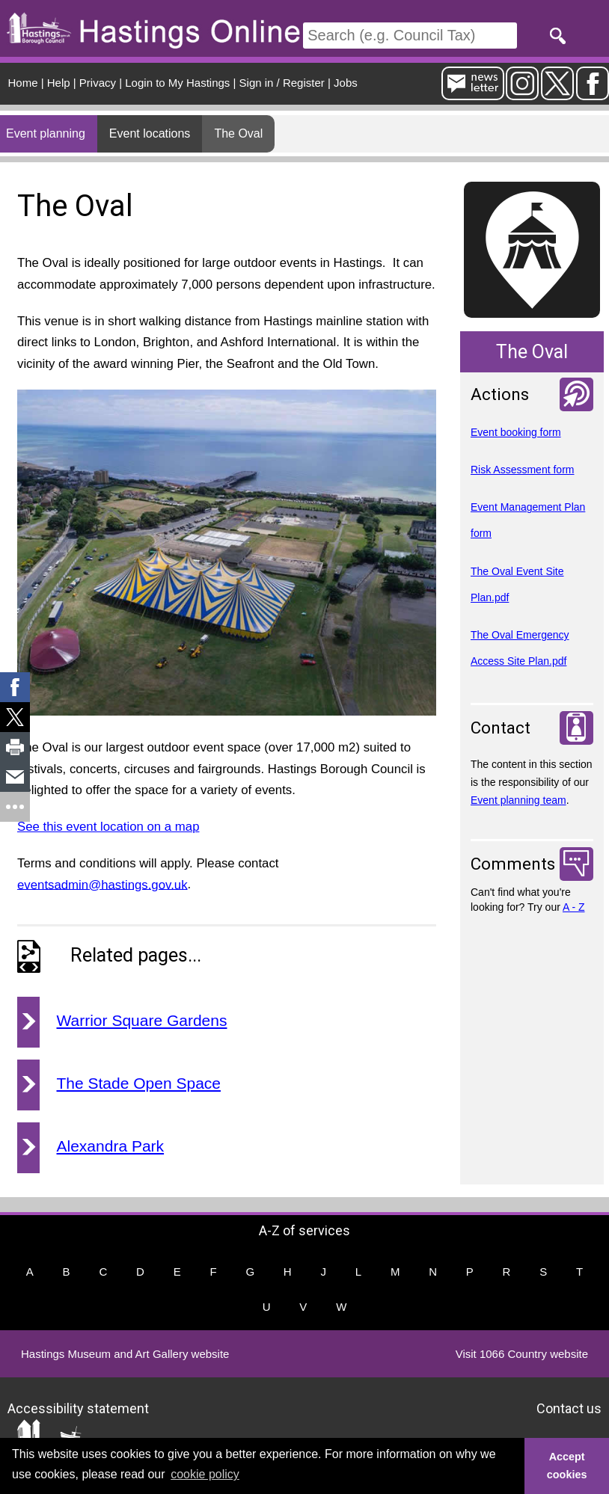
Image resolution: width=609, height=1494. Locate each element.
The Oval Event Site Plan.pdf (517, 584)
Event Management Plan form (528, 520)
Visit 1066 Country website (522, 1353)
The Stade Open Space (139, 1083)
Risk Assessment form (522, 470)
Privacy (97, 82)
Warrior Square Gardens (142, 1020)
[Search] (410, 35)
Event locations (150, 133)
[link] (15, 687)
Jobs (346, 82)
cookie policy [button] (205, 1474)
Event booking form (516, 432)
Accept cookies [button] (567, 1466)
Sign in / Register (282, 82)
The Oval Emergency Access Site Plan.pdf (520, 648)
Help (58, 82)
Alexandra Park (111, 1146)
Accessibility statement (78, 1407)
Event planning (45, 133)
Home (23, 82)
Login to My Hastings (177, 82)
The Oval (238, 133)
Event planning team (518, 800)
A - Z (574, 907)
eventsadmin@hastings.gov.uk (102, 884)
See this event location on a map (108, 827)
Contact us (569, 1407)
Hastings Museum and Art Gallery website (125, 1353)
